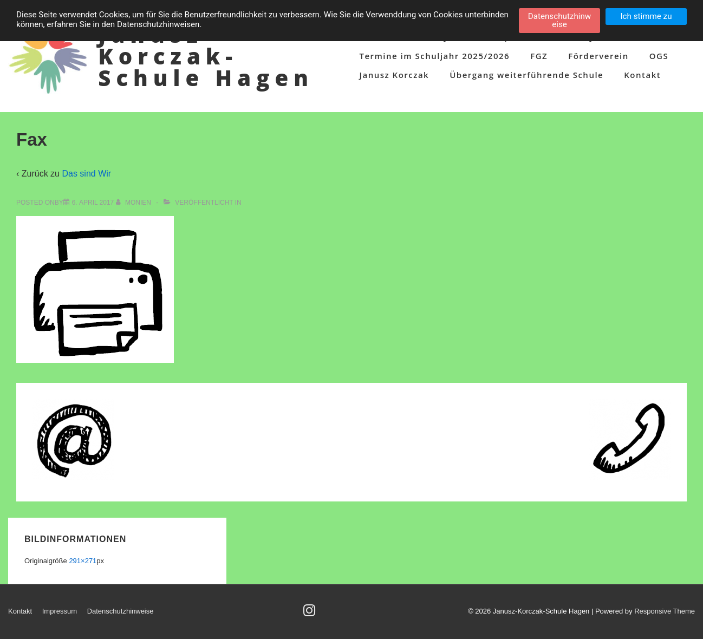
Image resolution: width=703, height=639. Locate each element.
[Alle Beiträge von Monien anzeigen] (134, 202)
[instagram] (310, 614)
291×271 (82, 561)
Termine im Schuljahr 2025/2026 (434, 55)
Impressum (59, 611)
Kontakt (642, 74)
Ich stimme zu (646, 16)
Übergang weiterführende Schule (526, 74)
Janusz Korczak (394, 74)
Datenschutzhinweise (120, 611)
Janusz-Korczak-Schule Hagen (206, 56)
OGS (658, 55)
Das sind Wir (86, 173)
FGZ (539, 55)
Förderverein (598, 55)
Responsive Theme (664, 611)
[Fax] (93, 202)
